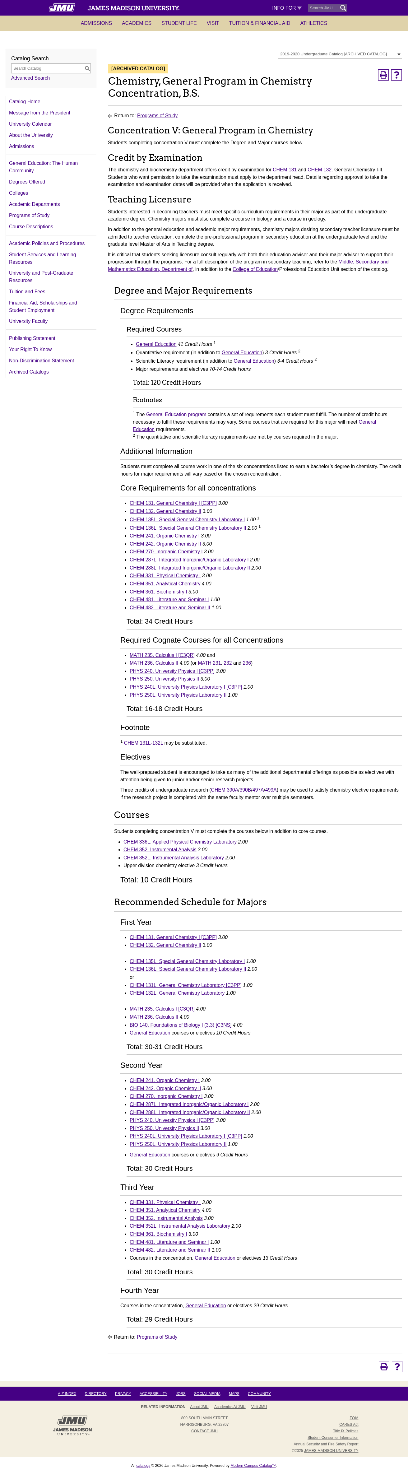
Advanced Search (30, 78)
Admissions (96, 23)
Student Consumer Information (333, 1437)
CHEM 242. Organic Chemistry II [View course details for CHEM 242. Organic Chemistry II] (165, 543)
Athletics (313, 23)
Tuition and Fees (27, 291)
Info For (287, 8)
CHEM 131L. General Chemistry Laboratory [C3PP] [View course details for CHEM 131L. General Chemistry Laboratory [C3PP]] (186, 985)
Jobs (180, 1394)
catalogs (144, 1465)
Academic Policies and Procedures (47, 243)
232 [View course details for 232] (228, 663)
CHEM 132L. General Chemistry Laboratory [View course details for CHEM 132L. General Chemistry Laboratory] (177, 993)
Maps (234, 1394)
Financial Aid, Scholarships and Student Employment (43, 306)
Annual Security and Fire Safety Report (326, 1444)
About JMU (199, 1407)
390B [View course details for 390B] (245, 790)
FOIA (354, 1418)
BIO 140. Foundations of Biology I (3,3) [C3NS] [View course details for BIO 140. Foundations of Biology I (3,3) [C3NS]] (180, 1025)
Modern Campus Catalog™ (253, 1465)
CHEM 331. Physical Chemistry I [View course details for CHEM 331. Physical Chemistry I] (165, 575)
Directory (96, 1394)
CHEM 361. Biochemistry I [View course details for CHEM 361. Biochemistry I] (158, 591)
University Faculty (28, 321)
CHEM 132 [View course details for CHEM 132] (320, 169)
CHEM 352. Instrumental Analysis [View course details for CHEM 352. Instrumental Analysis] (160, 849)
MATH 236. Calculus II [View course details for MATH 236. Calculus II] (154, 663)
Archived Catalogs (29, 371)
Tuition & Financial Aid (259, 23)
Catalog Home (24, 101)
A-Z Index (67, 1394)
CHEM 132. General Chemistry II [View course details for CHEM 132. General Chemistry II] (165, 511)
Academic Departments (34, 204)
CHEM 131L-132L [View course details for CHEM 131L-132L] (143, 743)
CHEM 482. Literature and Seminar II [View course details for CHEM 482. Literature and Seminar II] (170, 607)
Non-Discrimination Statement (41, 360)
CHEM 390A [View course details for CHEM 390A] (225, 790)
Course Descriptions (31, 226)
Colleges (18, 193)
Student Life (179, 23)
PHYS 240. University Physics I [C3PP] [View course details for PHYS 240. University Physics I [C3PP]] (172, 671)
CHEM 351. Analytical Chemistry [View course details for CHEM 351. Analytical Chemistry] (165, 583)
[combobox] (340, 54)
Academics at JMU (230, 1407)
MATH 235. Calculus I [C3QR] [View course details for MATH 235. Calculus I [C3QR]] (162, 655)
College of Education (255, 269)
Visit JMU (259, 1407)
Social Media (207, 1394)
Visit (213, 23)
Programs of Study (29, 215)
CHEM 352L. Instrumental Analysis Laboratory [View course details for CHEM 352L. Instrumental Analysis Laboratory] (173, 857)
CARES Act (348, 1424)
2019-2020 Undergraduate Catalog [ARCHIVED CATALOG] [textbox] (333, 54)
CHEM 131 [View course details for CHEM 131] (285, 169)
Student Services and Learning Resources (42, 258)
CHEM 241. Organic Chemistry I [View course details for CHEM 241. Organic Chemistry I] (165, 535)
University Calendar (30, 124)
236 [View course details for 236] (247, 663)
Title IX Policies (346, 1431)
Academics (136, 23)
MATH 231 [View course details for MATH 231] (209, 663)
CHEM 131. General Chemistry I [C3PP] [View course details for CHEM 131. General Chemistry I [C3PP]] (173, 503)
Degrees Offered (27, 181)
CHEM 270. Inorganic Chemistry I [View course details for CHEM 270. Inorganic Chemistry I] (166, 551)
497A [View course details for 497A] (258, 790)
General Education (156, 344)
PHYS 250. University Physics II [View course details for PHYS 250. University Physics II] (164, 678)
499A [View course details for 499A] (271, 790)
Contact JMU (204, 1431)
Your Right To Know (30, 349)
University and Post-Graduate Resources (41, 276)
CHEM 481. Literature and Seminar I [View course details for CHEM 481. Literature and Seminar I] (169, 599)
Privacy (123, 1394)
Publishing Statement (32, 338)
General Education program (176, 414)
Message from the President (39, 112)
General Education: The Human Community (43, 166)
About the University (31, 135)
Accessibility (153, 1394)
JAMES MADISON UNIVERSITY (331, 1450)
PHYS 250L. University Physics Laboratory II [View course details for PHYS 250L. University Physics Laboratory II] (178, 695)
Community (259, 1394)
